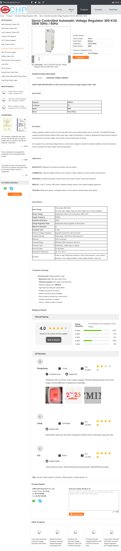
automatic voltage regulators (45, 477)
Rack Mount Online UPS (9, 28)
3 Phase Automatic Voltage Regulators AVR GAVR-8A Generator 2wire (93, 542)
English (118, 2)
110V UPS (4, 64)
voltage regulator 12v (80, 477)
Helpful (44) (54, 429)
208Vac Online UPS (7, 56)
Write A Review (54, 340)
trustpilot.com (54, 374)
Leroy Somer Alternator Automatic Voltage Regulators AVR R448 (39, 541)
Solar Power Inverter (8, 44)
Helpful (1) (73, 374)
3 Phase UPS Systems (8, 36)
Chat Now (113, 10)
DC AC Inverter (6, 68)
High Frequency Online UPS (10, 24)
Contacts (98, 10)
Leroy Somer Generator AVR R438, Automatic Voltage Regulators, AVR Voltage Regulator (111, 542)
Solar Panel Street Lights (9, 80)
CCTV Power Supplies (8, 40)
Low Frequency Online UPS (10, 32)
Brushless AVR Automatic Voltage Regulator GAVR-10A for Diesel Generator (74, 542)
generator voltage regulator (64, 477)
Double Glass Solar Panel (9, 72)
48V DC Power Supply (8, 52)
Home (59, 10)
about (71, 10)
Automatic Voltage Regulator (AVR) (26, 16)
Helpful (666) (54, 461)
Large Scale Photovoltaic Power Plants (13, 76)
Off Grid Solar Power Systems (11, 60)
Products (84, 10)
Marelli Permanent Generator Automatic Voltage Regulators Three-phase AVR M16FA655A (56, 543)
